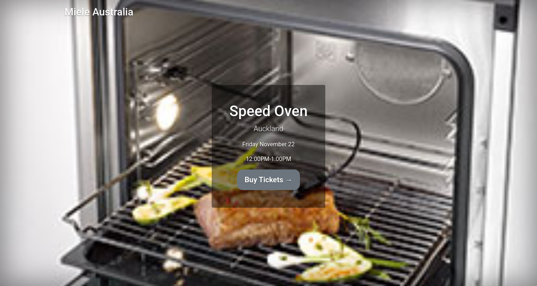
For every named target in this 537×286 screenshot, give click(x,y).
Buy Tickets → (269, 179)
